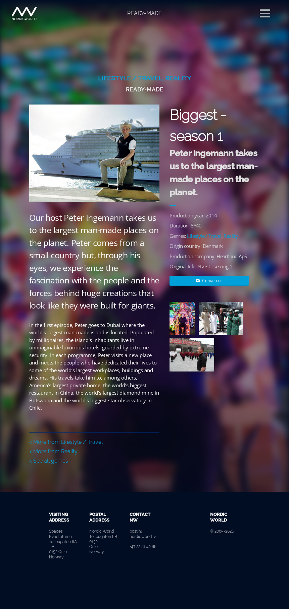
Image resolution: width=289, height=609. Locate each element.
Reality (178, 78)
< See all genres (48, 461)
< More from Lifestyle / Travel (66, 442)
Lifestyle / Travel (130, 78)
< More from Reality (53, 451)
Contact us (209, 280)
